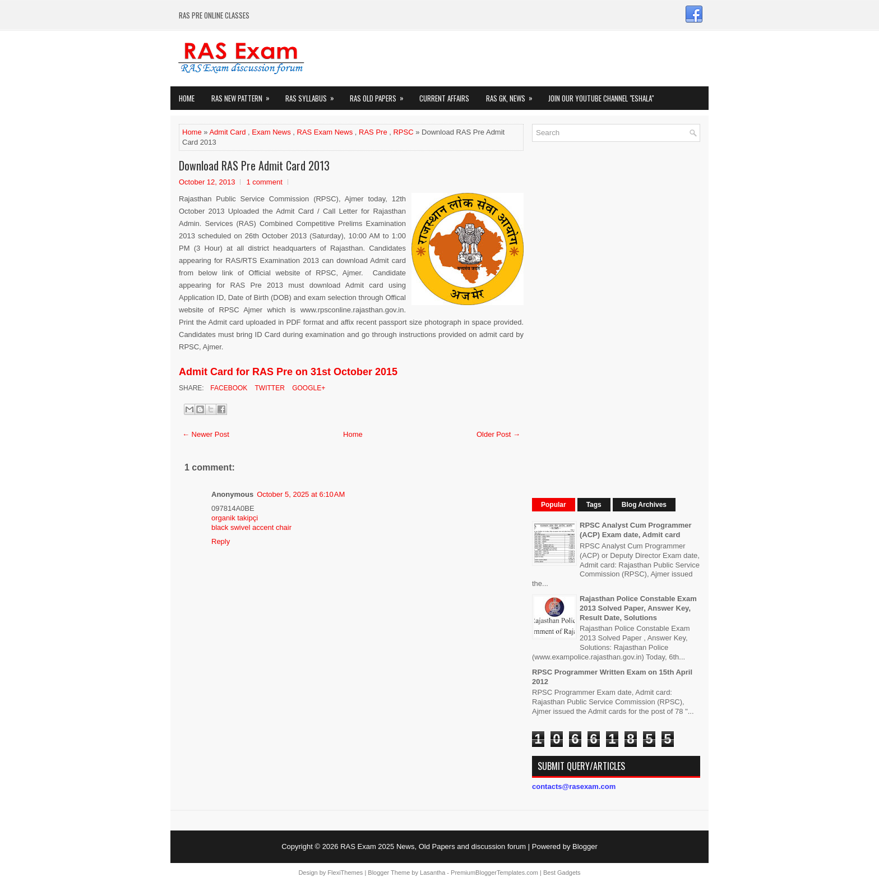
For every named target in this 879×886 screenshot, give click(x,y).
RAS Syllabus (313, 95)
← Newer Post (205, 434)
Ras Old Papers (380, 95)
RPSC (403, 132)
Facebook (228, 388)
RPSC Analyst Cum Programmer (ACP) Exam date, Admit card (636, 530)
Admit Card (227, 132)
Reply (220, 541)
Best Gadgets (562, 872)
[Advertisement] (616, 318)
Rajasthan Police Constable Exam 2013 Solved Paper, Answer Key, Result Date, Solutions (638, 608)
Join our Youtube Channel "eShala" (601, 98)
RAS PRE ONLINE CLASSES (214, 15)
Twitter (268, 388)
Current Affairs (444, 98)
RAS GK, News (513, 95)
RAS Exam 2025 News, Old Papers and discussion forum (433, 846)
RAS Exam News (325, 132)
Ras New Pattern (244, 95)
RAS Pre (373, 132)
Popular (553, 505)
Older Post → (498, 434)
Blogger (585, 846)
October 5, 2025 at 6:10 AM (301, 494)
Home (187, 98)
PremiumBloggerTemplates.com (494, 872)
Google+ (307, 388)
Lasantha (432, 872)
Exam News (271, 132)
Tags (594, 505)
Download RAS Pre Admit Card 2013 (254, 165)
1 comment (264, 182)
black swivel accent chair (251, 527)
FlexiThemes (345, 872)
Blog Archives (644, 505)
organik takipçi (234, 518)
